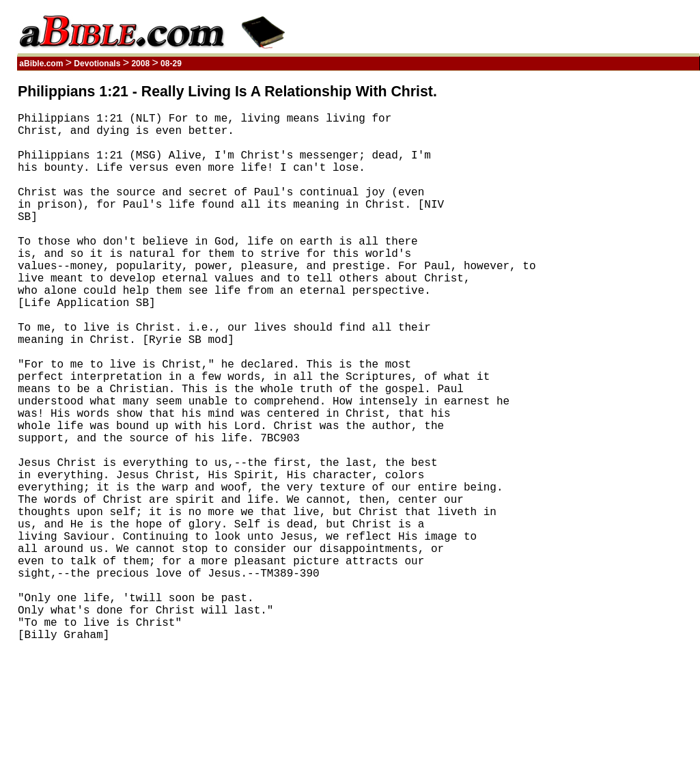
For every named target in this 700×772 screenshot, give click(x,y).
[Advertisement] (634, 289)
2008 (140, 63)
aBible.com (41, 63)
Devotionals (97, 63)
